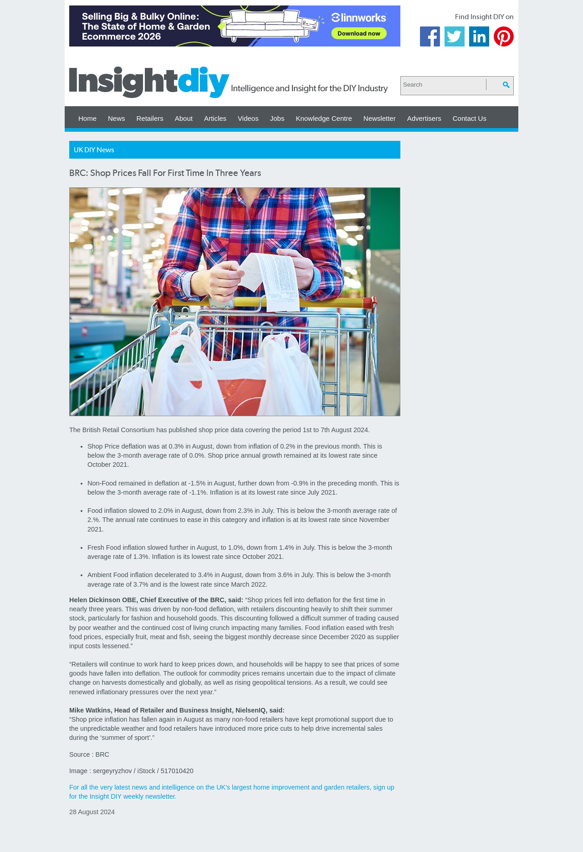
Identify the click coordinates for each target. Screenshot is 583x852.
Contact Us (469, 118)
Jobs (277, 118)
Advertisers (424, 118)
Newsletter (379, 118)
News (116, 118)
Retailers (150, 118)
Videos (248, 118)
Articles (215, 118)
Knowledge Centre (324, 118)
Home (87, 118)
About (184, 118)
